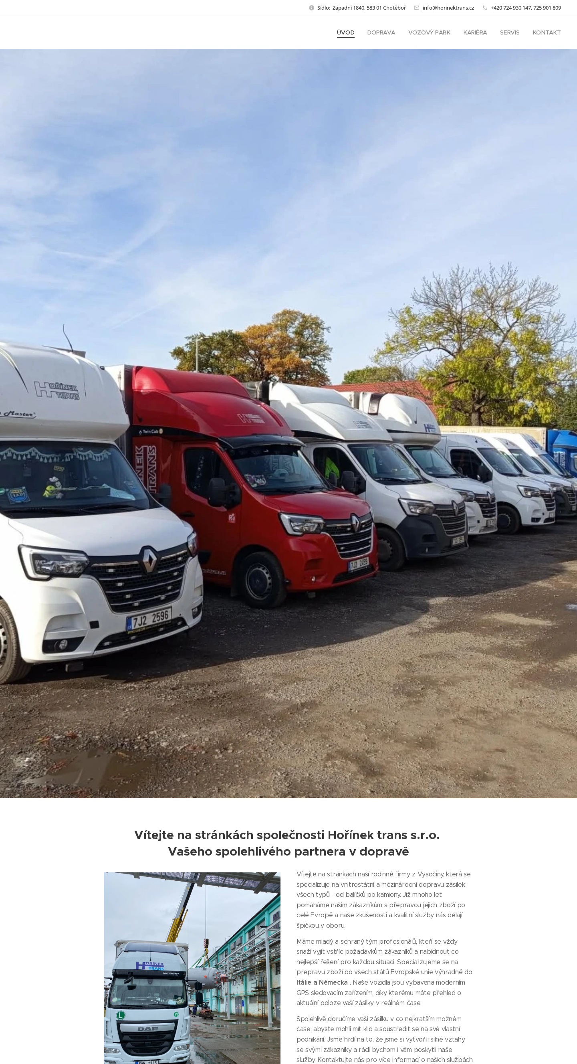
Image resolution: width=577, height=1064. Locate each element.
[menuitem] (347, 32)
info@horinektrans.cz (448, 7)
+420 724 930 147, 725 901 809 (526, 7)
